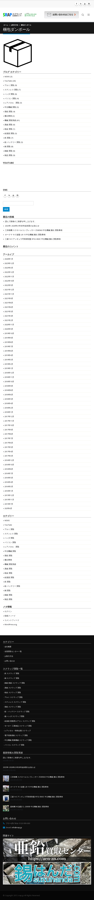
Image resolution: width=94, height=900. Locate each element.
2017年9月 (9, 429)
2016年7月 (9, 473)
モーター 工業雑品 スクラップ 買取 (18, 726)
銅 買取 (8, 146)
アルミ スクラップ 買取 (14, 697)
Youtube (13, 195)
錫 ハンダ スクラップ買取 (14, 716)
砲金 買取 (8, 129)
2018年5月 (9, 399)
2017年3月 (9, 456)
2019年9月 (9, 337)
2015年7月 (9, 504)
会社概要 (8, 646)
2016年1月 (9, 491)
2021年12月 (9, 289)
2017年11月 (9, 421)
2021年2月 (9, 320)
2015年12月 (9, 495)
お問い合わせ (10, 661)
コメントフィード (12, 620)
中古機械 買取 (10, 107)
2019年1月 (9, 368)
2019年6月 (9, 351)
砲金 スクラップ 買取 (13, 692)
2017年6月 (9, 442)
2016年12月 (9, 460)
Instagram (17, 195)
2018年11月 (9, 377)
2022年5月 (9, 285)
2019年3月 (9, 359)
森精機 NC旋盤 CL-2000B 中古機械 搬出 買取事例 (29, 806)
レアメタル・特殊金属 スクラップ (18, 730)
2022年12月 (9, 272)
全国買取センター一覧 (13, 651)
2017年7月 (9, 438)
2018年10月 (9, 381)
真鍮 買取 (8, 124)
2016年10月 (9, 464)
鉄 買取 (8, 138)
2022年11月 (9, 276)
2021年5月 (9, 311)
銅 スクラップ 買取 (12, 678)
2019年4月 (9, 355)
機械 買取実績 (10, 120)
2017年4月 (9, 451)
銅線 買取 (8, 151)
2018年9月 (9, 386)
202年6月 (8, 508)
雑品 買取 (8, 155)
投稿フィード (10, 616)
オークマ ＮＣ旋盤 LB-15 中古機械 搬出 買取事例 (25, 234)
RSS (9, 195)
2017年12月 (9, 416)
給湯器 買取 (9, 133)
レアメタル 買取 (12, 102)
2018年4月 (9, 403)
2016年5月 (9, 477)
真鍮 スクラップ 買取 (13, 687)
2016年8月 (9, 469)
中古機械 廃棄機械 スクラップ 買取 (18, 740)
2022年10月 (9, 281)
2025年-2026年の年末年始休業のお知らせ (22, 226)
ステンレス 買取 (11, 89)
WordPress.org (11, 624)
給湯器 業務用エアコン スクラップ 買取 (20, 721)
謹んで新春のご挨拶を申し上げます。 (20, 221)
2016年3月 (9, 486)
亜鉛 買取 (8, 111)
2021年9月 (9, 298)
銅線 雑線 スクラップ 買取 (15, 683)
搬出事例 (8, 116)
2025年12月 (9, 263)
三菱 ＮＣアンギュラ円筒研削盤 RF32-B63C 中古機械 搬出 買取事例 (33, 239)
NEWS (7, 76)
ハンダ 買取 (9, 94)
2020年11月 (9, 324)
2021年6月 (9, 307)
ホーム (6, 25)
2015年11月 (9, 499)
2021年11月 (9, 294)
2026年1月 (9, 259)
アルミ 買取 (9, 85)
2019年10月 (9, 333)
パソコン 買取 (10, 98)
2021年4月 (9, 316)
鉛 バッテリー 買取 (12, 142)
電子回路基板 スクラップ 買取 (16, 735)
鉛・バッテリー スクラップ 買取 (17, 711)
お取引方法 (14, 25)
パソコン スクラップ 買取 (14, 745)
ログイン (8, 611)
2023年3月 (9, 267)
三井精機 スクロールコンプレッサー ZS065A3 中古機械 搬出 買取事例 (33, 230)
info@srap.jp (17, 827)
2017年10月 (9, 425)
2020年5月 (9, 329)
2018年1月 (9, 412)
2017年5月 (9, 447)
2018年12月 (9, 372)
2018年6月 (9, 394)
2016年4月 (9, 482)
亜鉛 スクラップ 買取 (13, 707)
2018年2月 (9, 407)
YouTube (8, 81)
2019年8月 (9, 342)
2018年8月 (9, 390)
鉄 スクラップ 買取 (12, 673)
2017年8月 (9, 434)
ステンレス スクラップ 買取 (15, 702)
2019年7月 (9, 346)
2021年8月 (9, 302)
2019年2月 (9, 364)
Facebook (5, 195)
